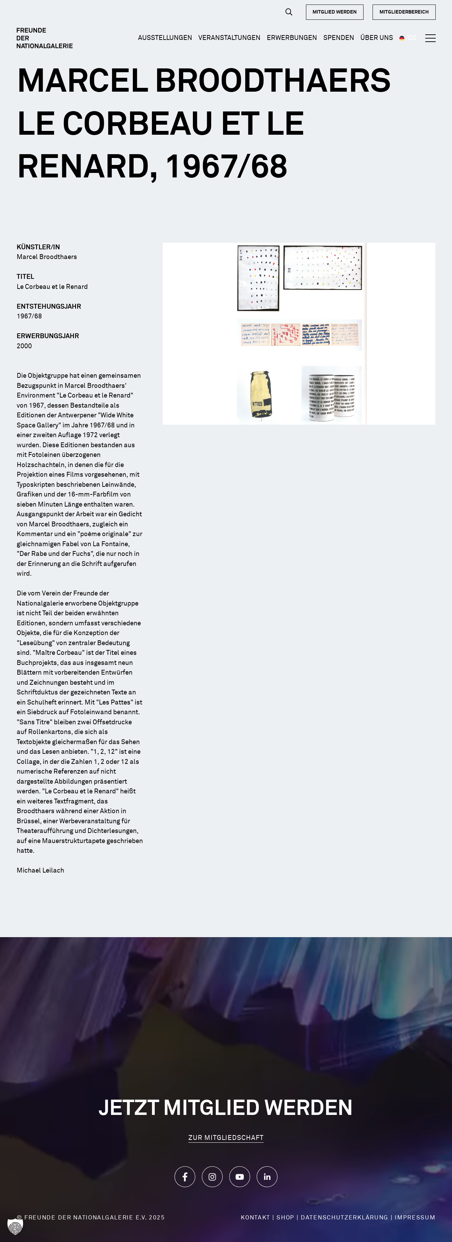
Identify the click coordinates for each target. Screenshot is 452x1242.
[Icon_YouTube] (239, 1176)
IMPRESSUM (415, 1218)
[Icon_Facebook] (184, 1176)
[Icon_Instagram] (212, 1176)
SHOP (285, 1218)
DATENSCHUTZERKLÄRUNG (345, 1218)
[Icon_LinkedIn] (267, 1176)
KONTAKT (255, 1218)
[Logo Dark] (45, 38)
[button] (289, 12)
